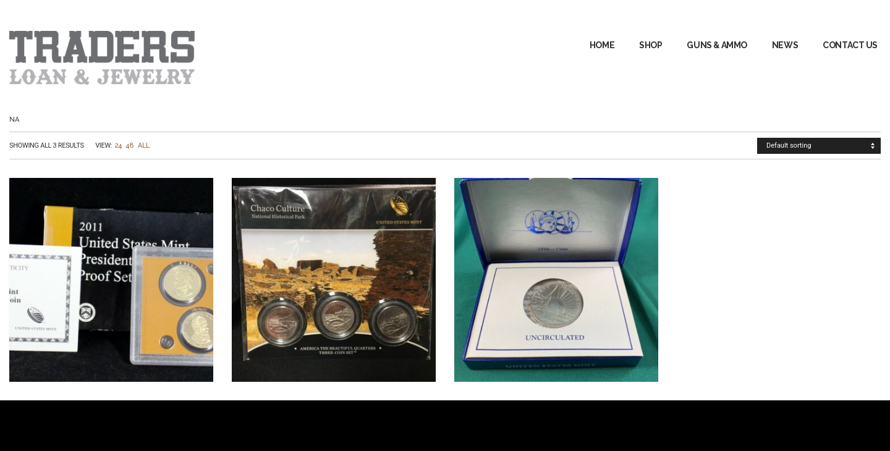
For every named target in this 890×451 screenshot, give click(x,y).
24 (118, 145)
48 (129, 145)
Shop (650, 45)
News (785, 45)
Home (602, 45)
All (144, 145)
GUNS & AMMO (717, 45)
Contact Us (850, 45)
